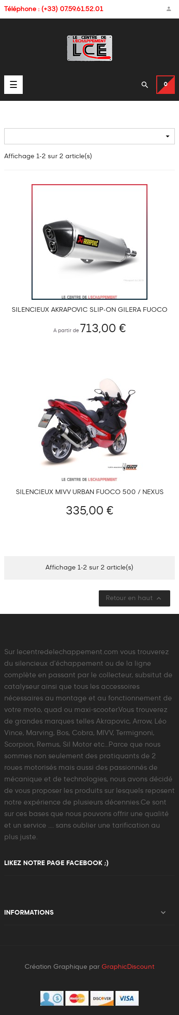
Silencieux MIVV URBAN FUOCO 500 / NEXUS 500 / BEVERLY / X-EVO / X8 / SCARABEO (90, 492)
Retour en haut (134, 598)
